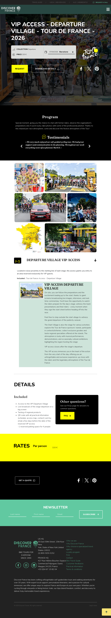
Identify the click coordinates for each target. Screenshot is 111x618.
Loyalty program (73, 552)
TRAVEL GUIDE (37, 2)
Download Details (47, 68)
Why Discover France (75, 543)
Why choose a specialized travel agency (79, 548)
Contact (69, 558)
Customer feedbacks (74, 563)
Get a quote (27, 480)
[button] (21, 146)
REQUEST (19, 68)
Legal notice (93, 605)
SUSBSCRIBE (91, 514)
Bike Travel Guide (73, 560)
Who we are (71, 540)
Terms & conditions (74, 569)
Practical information (74, 566)
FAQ (67, 415)
